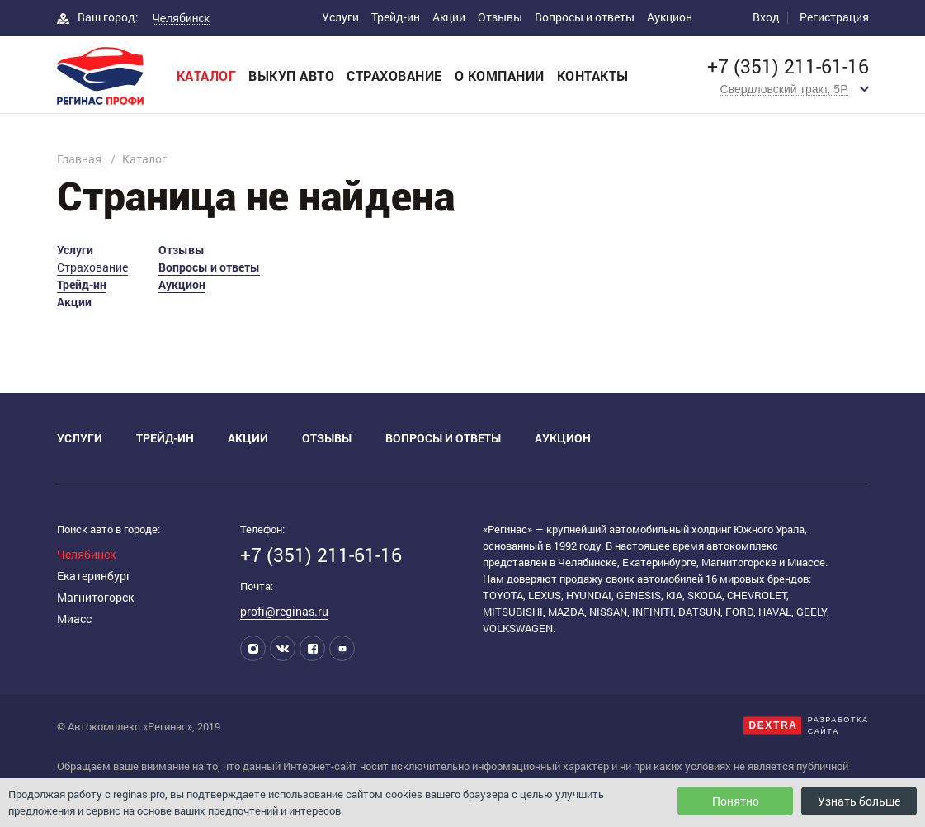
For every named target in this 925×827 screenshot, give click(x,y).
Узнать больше (859, 801)
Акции (448, 17)
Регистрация (834, 17)
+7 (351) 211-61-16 (788, 66)
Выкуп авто (291, 75)
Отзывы (500, 17)
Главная (79, 159)
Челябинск (86, 554)
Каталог (207, 75)
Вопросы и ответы (585, 17)
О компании (500, 75)
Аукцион (669, 17)
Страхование (394, 75)
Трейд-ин (395, 17)
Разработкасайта (838, 725)
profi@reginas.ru (284, 611)
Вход (766, 17)
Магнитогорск (95, 597)
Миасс (74, 618)
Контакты (593, 75)
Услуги (340, 17)
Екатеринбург (94, 576)
